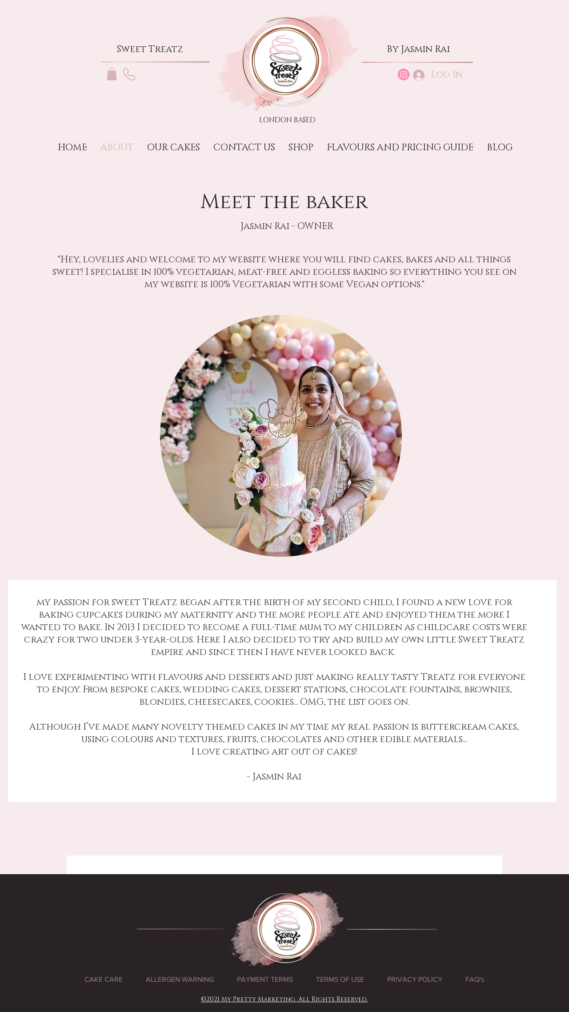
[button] (112, 74)
